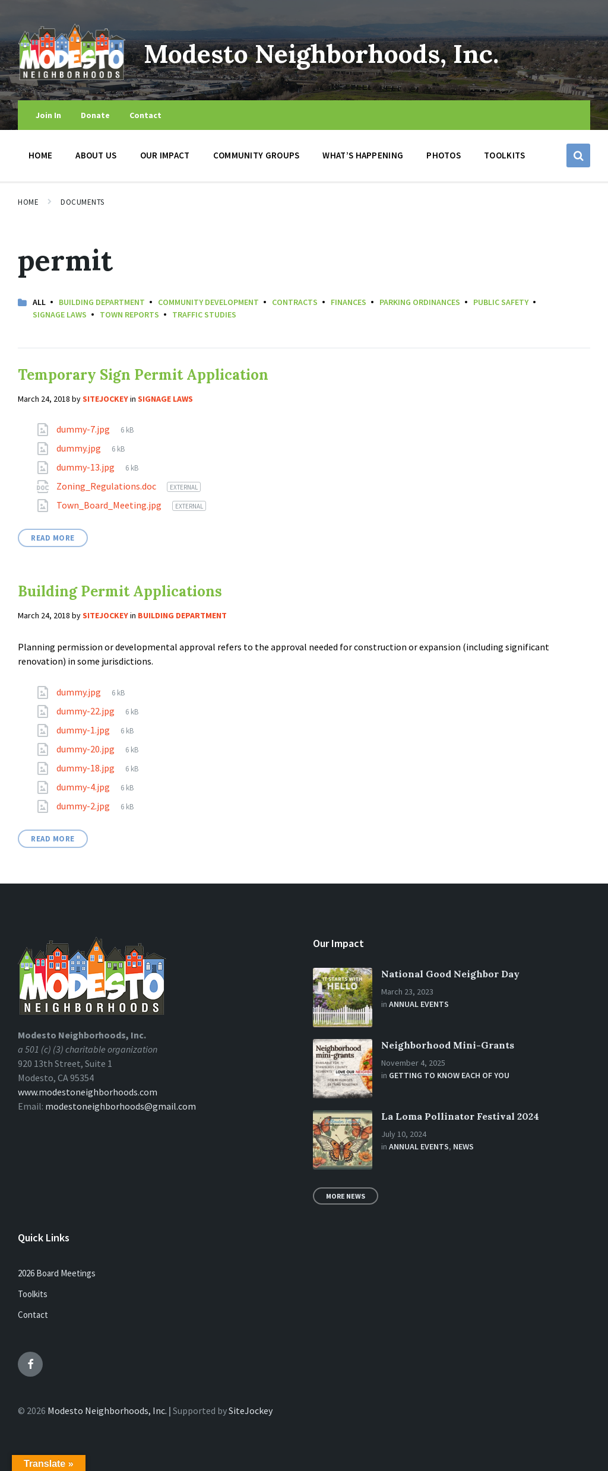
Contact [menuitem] (145, 115)
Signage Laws (60, 314)
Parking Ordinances (419, 302)
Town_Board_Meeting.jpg (109, 505)
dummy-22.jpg (86, 711)
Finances (348, 302)
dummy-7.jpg (84, 429)
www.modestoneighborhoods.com (87, 1092)
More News (345, 1196)
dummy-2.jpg (84, 806)
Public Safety (500, 302)
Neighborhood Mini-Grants (447, 1045)
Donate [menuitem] (95, 115)
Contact (33, 1314)
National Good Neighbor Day (450, 974)
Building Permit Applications (120, 591)
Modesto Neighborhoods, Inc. (343, 52)
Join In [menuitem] (48, 115)
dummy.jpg (79, 448)
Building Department (102, 302)
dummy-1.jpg (84, 730)
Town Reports (129, 314)
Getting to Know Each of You (449, 1075)
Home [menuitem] (40, 155)
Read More (53, 538)
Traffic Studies (204, 314)
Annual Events (419, 1004)
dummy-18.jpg (86, 768)
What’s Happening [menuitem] (362, 155)
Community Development (208, 302)
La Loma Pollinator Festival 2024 (460, 1116)
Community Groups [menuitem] (256, 155)
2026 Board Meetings (57, 1273)
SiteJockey (251, 1410)
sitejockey (105, 398)
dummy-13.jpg (86, 467)
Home (28, 202)
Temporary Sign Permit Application (143, 375)
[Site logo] (72, 76)
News (463, 1146)
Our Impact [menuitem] (165, 155)
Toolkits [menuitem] (504, 155)
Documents (82, 202)
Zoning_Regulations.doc (107, 486)
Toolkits (33, 1294)
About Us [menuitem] (95, 155)
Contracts (295, 302)
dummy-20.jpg (86, 749)
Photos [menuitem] (443, 155)
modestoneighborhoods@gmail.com (120, 1106)
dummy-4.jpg (84, 787)
